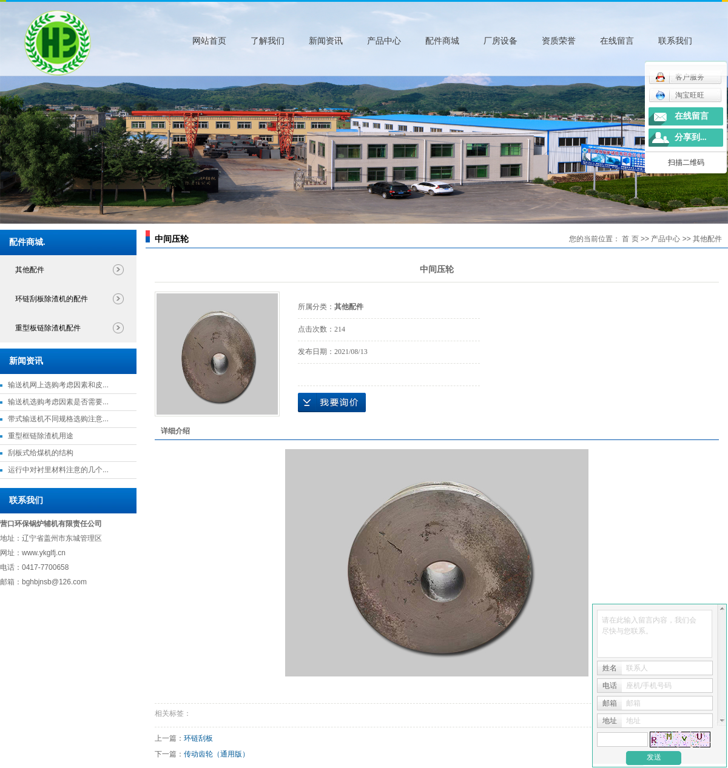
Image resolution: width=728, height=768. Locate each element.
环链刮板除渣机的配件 (51, 299)
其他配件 (29, 269)
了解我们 (268, 40)
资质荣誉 (559, 40)
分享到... (691, 137)
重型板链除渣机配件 (48, 328)
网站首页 (209, 40)
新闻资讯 (326, 40)
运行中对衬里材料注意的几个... (58, 470)
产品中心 (384, 40)
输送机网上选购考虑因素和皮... (58, 385)
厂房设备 (500, 40)
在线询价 (332, 402)
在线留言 (617, 40)
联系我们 (675, 40)
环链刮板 (198, 738)
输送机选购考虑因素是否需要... (58, 402)
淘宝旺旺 (679, 95)
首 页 (630, 239)
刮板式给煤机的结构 (40, 453)
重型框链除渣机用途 (40, 436)
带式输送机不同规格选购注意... (58, 419)
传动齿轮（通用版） (216, 754)
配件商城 (442, 40)
